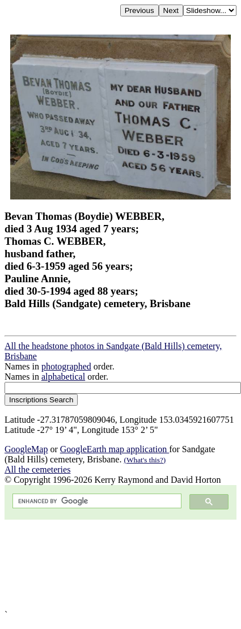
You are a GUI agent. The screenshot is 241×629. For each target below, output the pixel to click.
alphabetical (63, 376)
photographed (66, 366)
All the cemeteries (37, 469)
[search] (96, 501)
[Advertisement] (106, 565)
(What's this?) (145, 460)
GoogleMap (26, 449)
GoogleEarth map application (114, 449)
